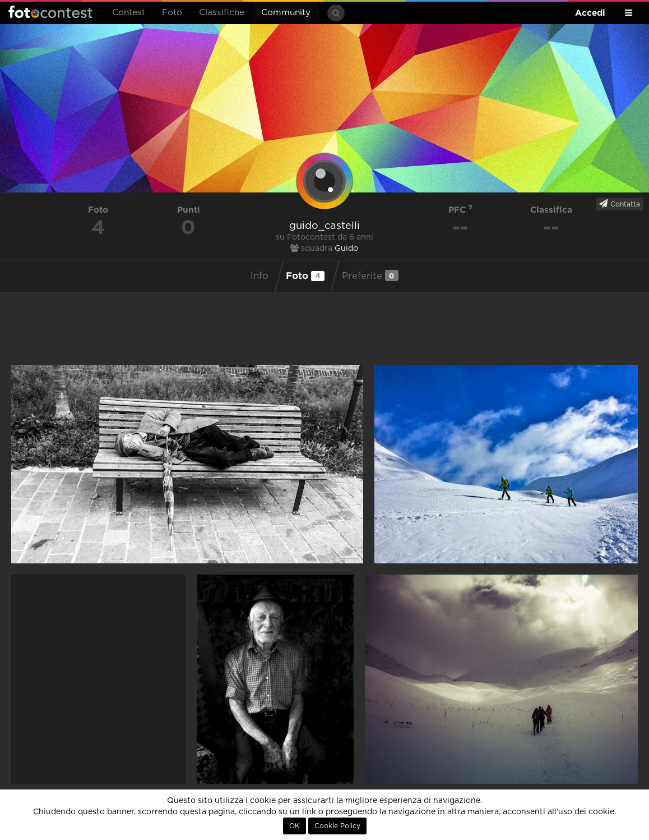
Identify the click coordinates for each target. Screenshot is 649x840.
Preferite (370, 275)
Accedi (590, 12)
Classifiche (221, 12)
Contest (128, 12)
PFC (460, 209)
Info (259, 276)
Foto (172, 12)
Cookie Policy (337, 826)
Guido (346, 249)
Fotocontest (50, 11)
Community (285, 12)
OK (294, 826)
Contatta (619, 203)
